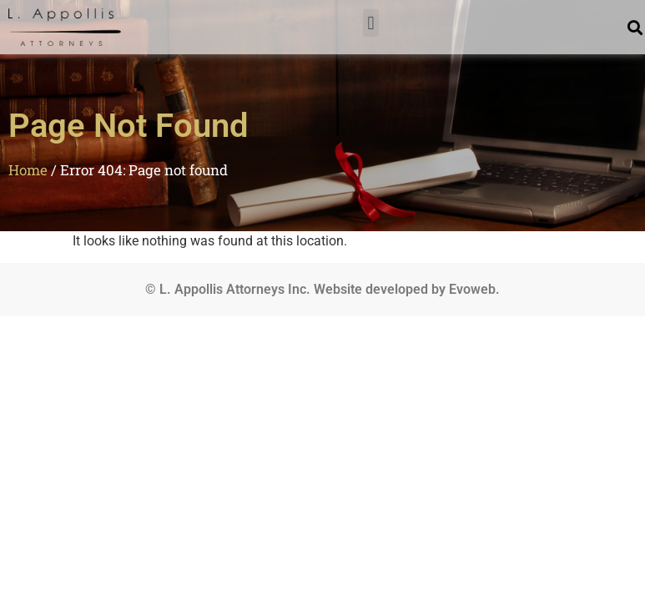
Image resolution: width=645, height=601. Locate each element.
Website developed (371, 289)
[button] (371, 23)
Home (28, 169)
